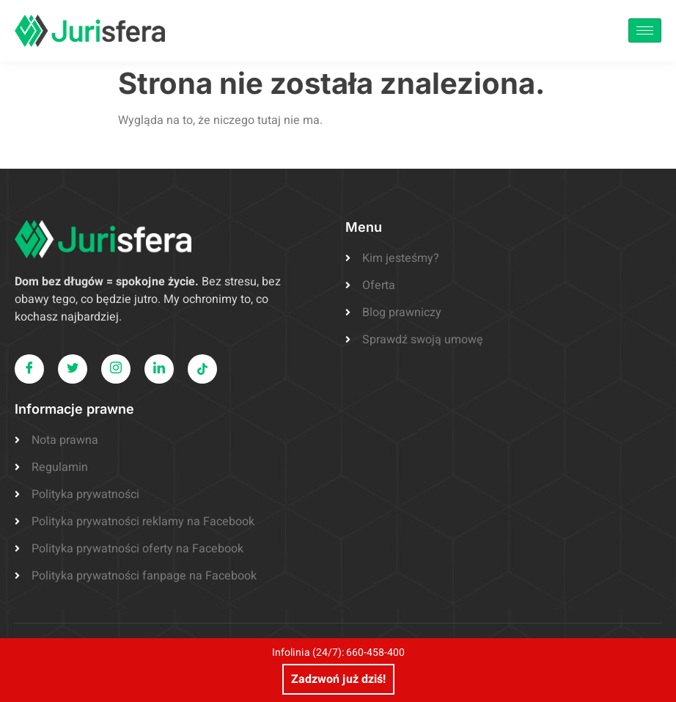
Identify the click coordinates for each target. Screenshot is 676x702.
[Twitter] (72, 369)
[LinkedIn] (159, 369)
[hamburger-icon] (644, 30)
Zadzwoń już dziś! (338, 679)
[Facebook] (29, 369)
